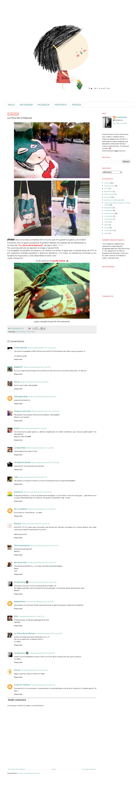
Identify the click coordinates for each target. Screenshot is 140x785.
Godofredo (108, 210)
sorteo (106, 228)
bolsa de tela (20, 332)
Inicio (54, 769)
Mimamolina (19, 602)
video (106, 233)
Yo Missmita (19, 582)
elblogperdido (21, 397)
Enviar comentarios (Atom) (29, 773)
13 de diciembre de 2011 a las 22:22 (34, 670)
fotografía (108, 208)
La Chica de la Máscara (24, 633)
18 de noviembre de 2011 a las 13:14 (37, 367)
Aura (106, 188)
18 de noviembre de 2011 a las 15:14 (33, 428)
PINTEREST (61, 105)
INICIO (11, 105)
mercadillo (108, 219)
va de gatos (108, 230)
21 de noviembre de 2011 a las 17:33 (43, 582)
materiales (108, 216)
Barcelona (108, 191)
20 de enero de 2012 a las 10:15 (43, 685)
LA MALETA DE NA (22, 462)
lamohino (18, 492)
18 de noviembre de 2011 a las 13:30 (34, 382)
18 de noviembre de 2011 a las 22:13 (35, 524)
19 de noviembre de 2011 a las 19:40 (45, 545)
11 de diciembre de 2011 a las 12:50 (49, 633)
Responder (18, 359)
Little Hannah (20, 348)
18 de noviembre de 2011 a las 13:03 (42, 348)
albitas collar (109, 186)
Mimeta (17, 524)
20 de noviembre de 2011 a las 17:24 (42, 562)
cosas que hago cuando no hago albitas (117, 204)
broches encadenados (112, 200)
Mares (17, 382)
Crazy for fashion (22, 685)
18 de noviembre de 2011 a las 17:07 (33, 477)
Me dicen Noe (20, 562)
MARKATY (18, 367)
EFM (16, 616)
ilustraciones (30, 332)
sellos (106, 225)
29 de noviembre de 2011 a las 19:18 (40, 602)
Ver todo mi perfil (120, 123)
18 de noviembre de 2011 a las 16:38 (45, 462)
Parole (17, 670)
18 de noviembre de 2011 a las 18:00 (38, 492)
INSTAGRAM (26, 105)
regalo (106, 222)
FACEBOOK (44, 105)
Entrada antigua (89, 769)
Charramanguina (22, 545)
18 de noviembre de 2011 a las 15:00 (45, 411)
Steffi (16, 428)
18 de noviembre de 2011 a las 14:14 (42, 397)
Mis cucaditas (20, 509)
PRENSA (76, 105)
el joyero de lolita (22, 411)
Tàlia (16, 477)
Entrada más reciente (16, 769)
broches (107, 197)
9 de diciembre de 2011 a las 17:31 (31, 616)
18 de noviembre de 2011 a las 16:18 (40, 448)
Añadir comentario (17, 700)
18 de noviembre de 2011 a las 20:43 (42, 509)
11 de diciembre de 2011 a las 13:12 (42, 653)
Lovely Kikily (20, 448)
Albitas (107, 183)
